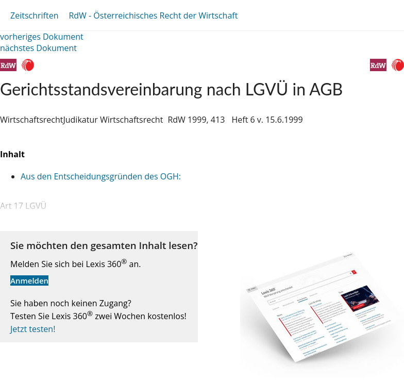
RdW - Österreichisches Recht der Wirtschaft (153, 15)
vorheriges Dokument (41, 36)
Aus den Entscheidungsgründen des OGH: (101, 176)
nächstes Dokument (38, 48)
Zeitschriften (34, 15)
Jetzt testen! (32, 329)
